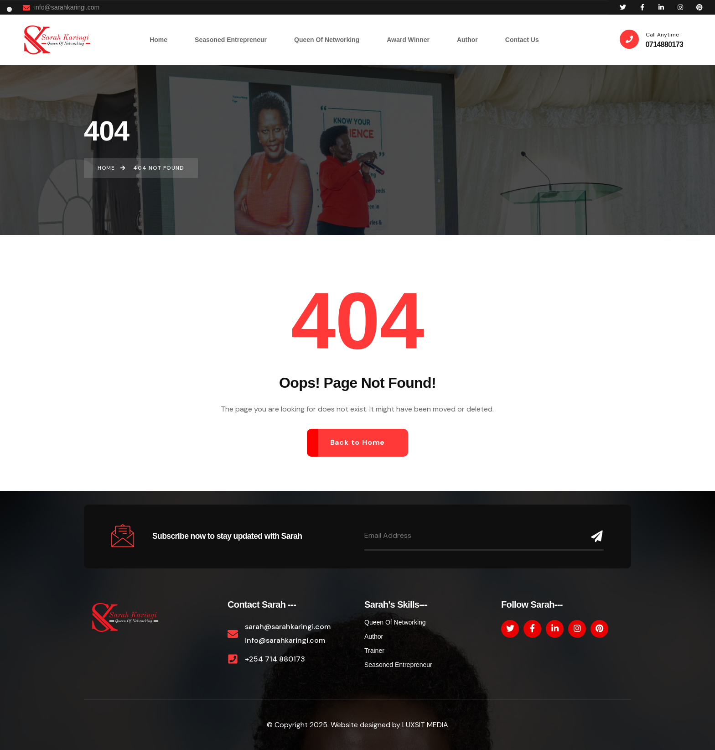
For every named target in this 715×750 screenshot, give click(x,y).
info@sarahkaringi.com (61, 7)
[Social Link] (623, 7)
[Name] (595, 536)
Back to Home (357, 442)
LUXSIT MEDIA (425, 724)
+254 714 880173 (275, 659)
